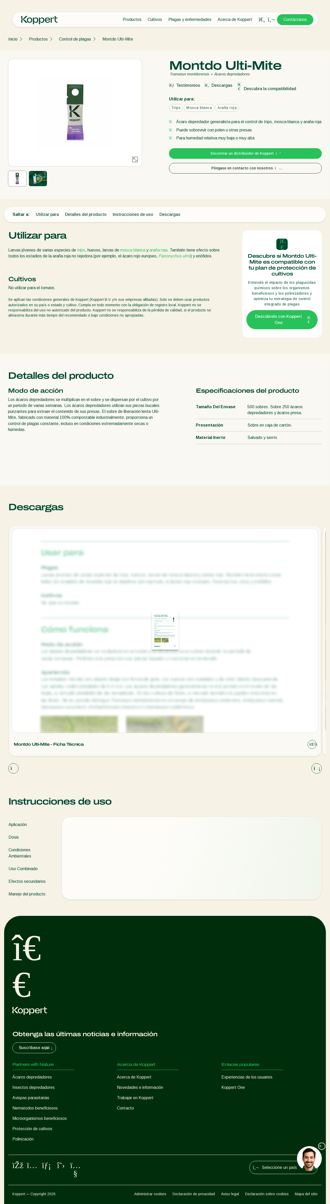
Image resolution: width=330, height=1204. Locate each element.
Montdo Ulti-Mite (117, 39)
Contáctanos (295, 19)
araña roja (158, 250)
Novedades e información (140, 1087)
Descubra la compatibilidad (266, 88)
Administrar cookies (150, 1194)
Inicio (13, 39)
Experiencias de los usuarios (246, 1077)
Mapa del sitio (306, 1194)
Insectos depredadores (33, 1087)
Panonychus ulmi (174, 256)
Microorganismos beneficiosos (39, 1118)
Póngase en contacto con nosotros (245, 168)
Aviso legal (230, 1194)
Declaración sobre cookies (267, 1194)
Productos (132, 19)
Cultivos (155, 19)
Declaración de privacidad (194, 1194)
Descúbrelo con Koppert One (283, 319)
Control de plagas (75, 39)
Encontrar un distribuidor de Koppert (245, 153)
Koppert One (233, 1087)
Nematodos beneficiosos (35, 1108)
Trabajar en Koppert (135, 1098)
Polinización (23, 1139)
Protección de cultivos (32, 1129)
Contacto (125, 1108)
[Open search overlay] (261, 19)
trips (81, 250)
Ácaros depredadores (32, 1077)
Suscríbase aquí (36, 1048)
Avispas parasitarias (30, 1098)
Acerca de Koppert (235, 19)
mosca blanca (132, 250)
